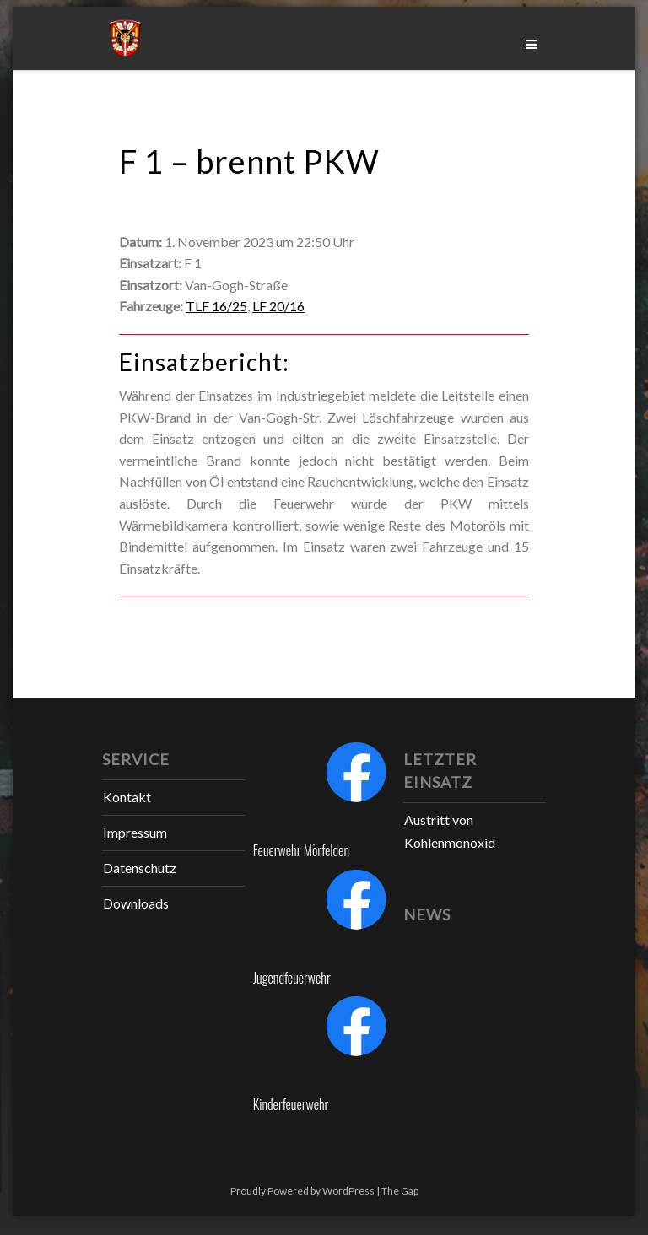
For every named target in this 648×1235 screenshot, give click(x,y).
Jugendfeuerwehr (292, 978)
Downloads (136, 903)
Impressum (135, 832)
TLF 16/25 (216, 306)
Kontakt (127, 797)
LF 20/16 (278, 306)
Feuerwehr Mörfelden (301, 850)
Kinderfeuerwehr (291, 1104)
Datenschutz (139, 868)
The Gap (399, 1190)
